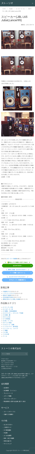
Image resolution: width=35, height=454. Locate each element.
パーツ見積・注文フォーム (17, 273)
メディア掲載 (7, 396)
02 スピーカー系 (20, 9)
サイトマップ (7, 444)
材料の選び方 (7, 441)
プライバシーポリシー (10, 399)
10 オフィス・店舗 (8, 324)
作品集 (10, 9)
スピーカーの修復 (11, 259)
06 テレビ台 (6, 317)
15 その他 (6, 334)
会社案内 (6, 388)
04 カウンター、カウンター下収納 (13, 313)
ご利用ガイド (7, 427)
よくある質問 (7, 435)
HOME (4, 9)
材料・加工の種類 (9, 438)
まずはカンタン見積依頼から (17, 280)
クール (5, 336)
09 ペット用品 (7, 323)
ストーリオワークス (9, 412)
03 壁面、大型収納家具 (10, 311)
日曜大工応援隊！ (9, 414)
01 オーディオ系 (8, 307)
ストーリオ (7, 3)
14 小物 (5, 332)
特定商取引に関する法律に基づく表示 (15, 401)
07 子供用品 (6, 319)
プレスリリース (8, 393)
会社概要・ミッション (10, 390)
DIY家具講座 (7, 430)
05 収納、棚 (6, 315)
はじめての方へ (17, 266)
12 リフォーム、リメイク (10, 328)
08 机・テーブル (8, 321)
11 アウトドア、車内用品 (10, 326)
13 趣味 (5, 330)
